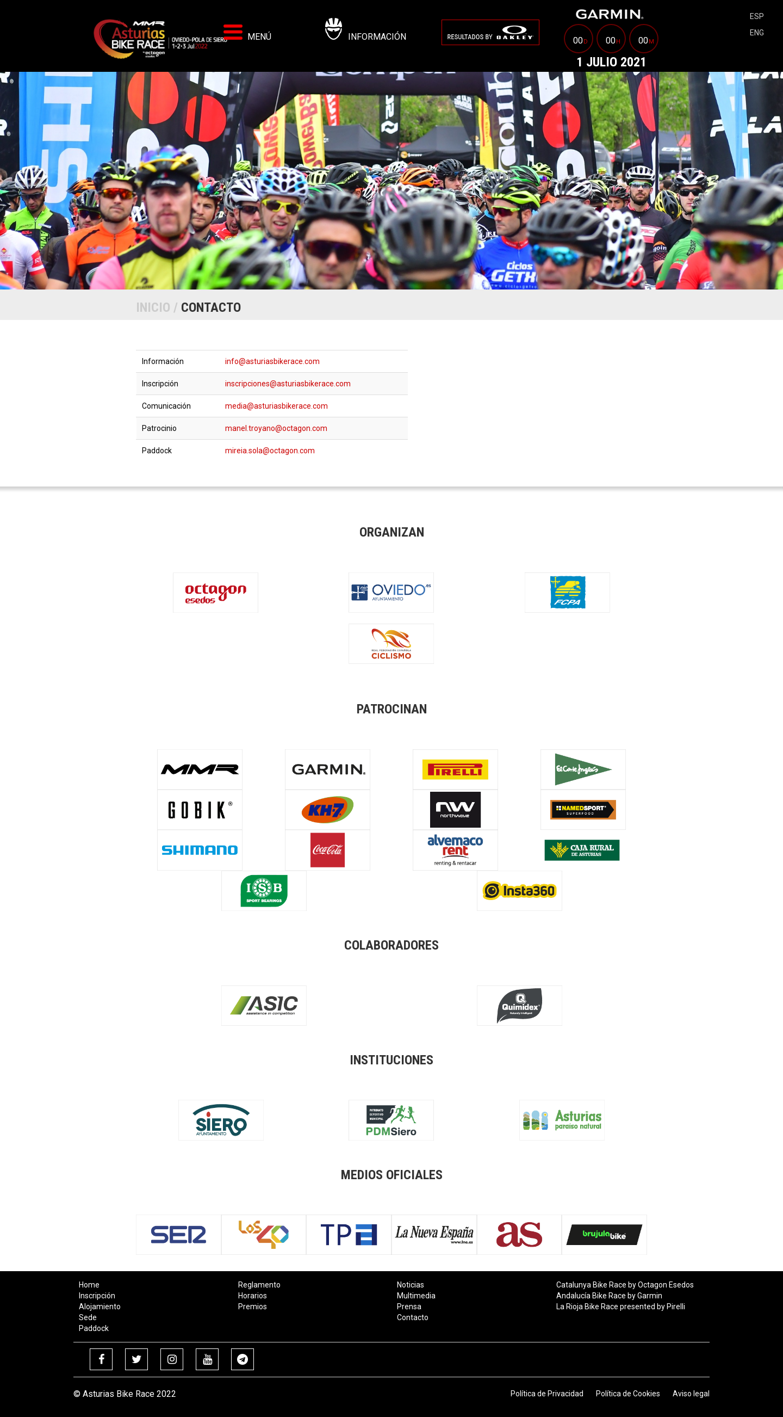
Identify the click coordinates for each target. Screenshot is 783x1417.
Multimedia (416, 1295)
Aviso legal (691, 1393)
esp (757, 16)
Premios (252, 1306)
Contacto (412, 1317)
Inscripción (97, 1295)
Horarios (252, 1295)
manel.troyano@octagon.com (276, 428)
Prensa (409, 1306)
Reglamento (259, 1284)
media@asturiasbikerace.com (276, 406)
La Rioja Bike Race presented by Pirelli (620, 1306)
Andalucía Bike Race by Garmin (609, 1295)
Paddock (94, 1328)
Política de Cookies (628, 1393)
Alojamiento (100, 1306)
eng (757, 32)
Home (89, 1284)
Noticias (410, 1284)
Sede (88, 1317)
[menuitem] (490, 32)
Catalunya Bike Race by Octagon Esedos (625, 1284)
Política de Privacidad (547, 1393)
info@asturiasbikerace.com (272, 361)
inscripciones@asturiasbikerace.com (288, 383)
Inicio (153, 307)
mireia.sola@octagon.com (270, 450)
